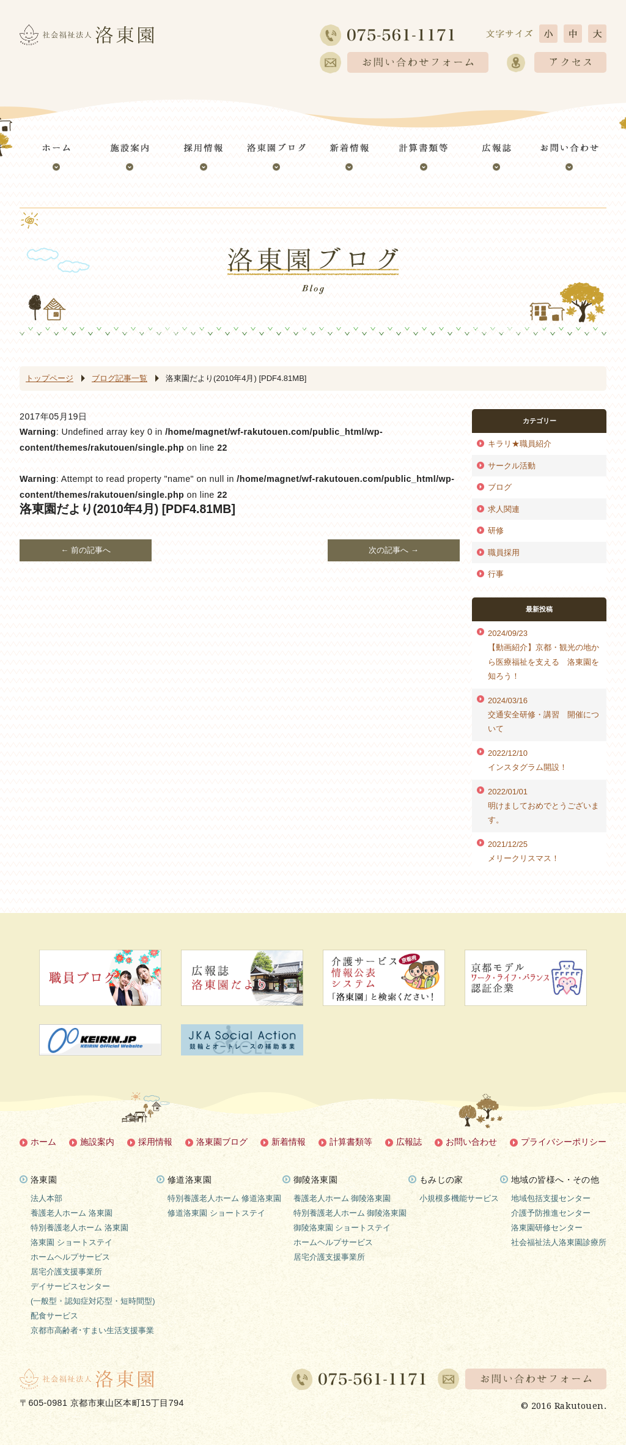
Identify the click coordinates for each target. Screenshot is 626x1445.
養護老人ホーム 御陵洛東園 (342, 1198)
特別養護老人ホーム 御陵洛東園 (350, 1213)
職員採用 (504, 552)
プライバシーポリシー (563, 1142)
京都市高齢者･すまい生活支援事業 (92, 1330)
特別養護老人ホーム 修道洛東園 (224, 1198)
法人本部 (46, 1198)
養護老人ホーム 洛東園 (71, 1213)
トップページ (49, 378)
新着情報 (288, 1142)
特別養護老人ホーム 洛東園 (79, 1227)
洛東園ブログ (222, 1142)
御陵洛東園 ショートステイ (342, 1227)
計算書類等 (351, 1142)
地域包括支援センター (551, 1198)
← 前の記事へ (86, 550)
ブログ (500, 487)
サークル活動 (512, 465)
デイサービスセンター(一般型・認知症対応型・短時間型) (93, 1294)
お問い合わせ (471, 1142)
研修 (496, 530)
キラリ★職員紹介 (519, 443)
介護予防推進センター (551, 1213)
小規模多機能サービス (459, 1198)
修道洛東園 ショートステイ (216, 1213)
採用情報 (155, 1142)
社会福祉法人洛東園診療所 (558, 1242)
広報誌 (409, 1142)
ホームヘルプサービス (70, 1257)
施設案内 (97, 1142)
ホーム (43, 1142)
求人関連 (504, 509)
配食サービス (54, 1315)
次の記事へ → (394, 550)
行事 (496, 573)
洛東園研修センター (547, 1227)
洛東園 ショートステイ (71, 1242)
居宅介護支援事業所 (66, 1271)
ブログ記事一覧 (119, 378)
